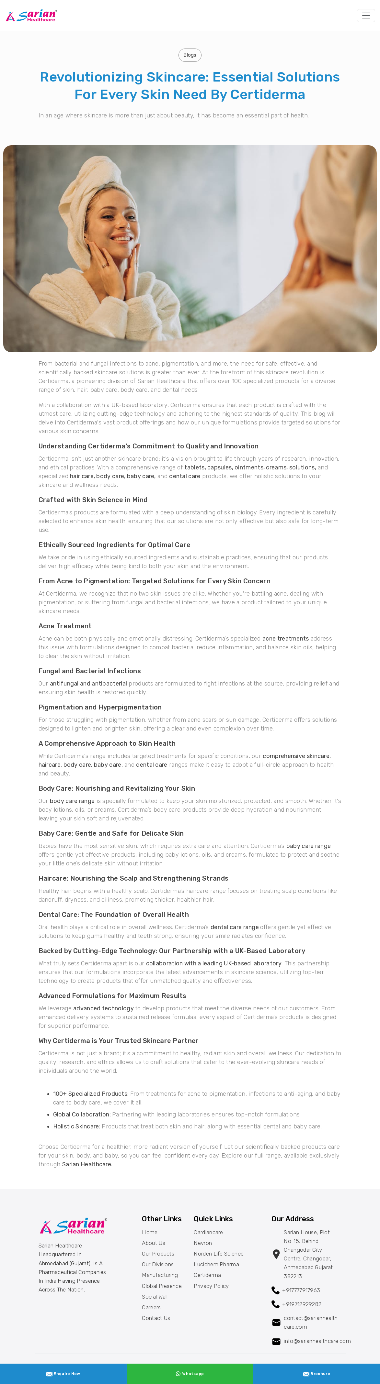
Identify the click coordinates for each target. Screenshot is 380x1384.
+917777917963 (301, 1290)
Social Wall (154, 1296)
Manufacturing (160, 1275)
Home (149, 1232)
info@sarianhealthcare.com (317, 1341)
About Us (153, 1243)
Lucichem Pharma (216, 1264)
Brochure (316, 1373)
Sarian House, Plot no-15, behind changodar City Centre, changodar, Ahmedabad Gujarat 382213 (308, 1254)
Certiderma (207, 1275)
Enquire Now (63, 1373)
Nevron (203, 1243)
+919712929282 (301, 1304)
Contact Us (156, 1318)
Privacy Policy (211, 1286)
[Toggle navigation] (366, 15)
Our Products (158, 1253)
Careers (151, 1307)
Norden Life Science (219, 1253)
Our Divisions (158, 1264)
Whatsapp (190, 1373)
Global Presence (162, 1286)
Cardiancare (208, 1232)
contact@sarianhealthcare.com (311, 1322)
